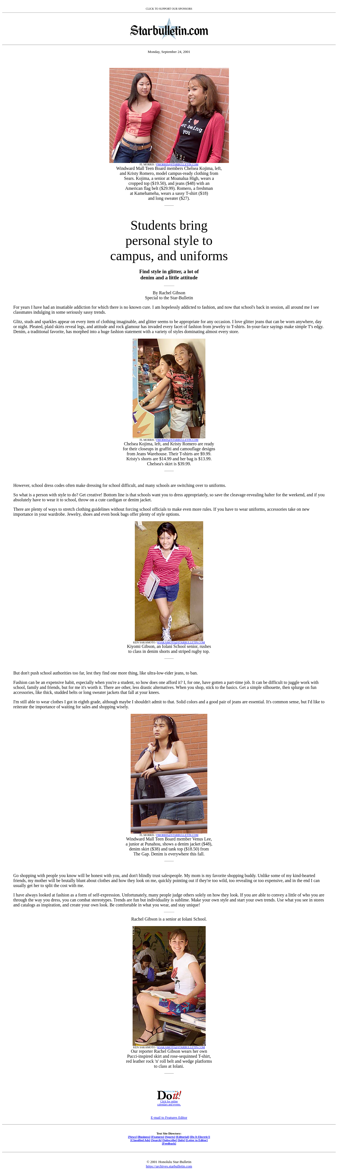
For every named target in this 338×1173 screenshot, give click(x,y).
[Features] (157, 1136)
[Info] (181, 1140)
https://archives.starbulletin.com (169, 1166)
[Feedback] (169, 1143)
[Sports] (170, 1136)
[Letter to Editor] (197, 1140)
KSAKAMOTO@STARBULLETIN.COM (181, 642)
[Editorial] (182, 1136)
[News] (132, 1136)
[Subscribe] (169, 1140)
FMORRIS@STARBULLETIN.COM (177, 164)
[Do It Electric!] (200, 1136)
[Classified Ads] (140, 1140)
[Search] (156, 1140)
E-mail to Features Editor (169, 1117)
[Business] (144, 1136)
